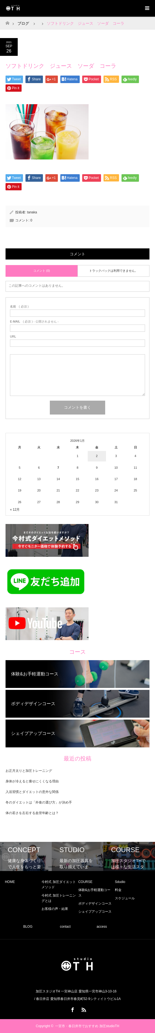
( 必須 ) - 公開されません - (34, 321)
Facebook (72, 1009)
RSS (83, 1009)
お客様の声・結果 (55, 909)
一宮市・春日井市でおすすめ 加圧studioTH (87, 1026)
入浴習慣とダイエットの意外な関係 (32, 792)
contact (65, 927)
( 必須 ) (19, 306)
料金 (118, 890)
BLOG (27, 927)
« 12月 (15, 509)
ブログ (23, 23)
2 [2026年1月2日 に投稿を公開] (97, 456)
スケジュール (125, 898)
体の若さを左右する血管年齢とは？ (32, 813)
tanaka (32, 212)
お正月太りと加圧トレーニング (29, 771)
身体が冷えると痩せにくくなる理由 (32, 781)
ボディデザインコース (95, 903)
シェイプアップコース (95, 912)
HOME (10, 882)
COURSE (85, 882)
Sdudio (120, 882)
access (102, 927)
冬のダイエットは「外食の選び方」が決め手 (39, 802)
